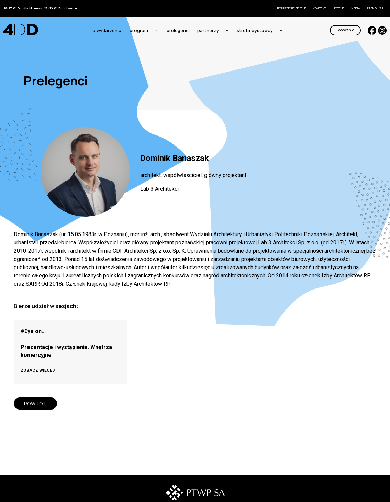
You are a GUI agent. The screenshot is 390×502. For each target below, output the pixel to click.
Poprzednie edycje (291, 8)
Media (355, 8)
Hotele (338, 8)
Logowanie (345, 30)
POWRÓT (35, 403)
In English (375, 8)
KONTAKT (319, 8)
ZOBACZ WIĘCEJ (38, 370)
